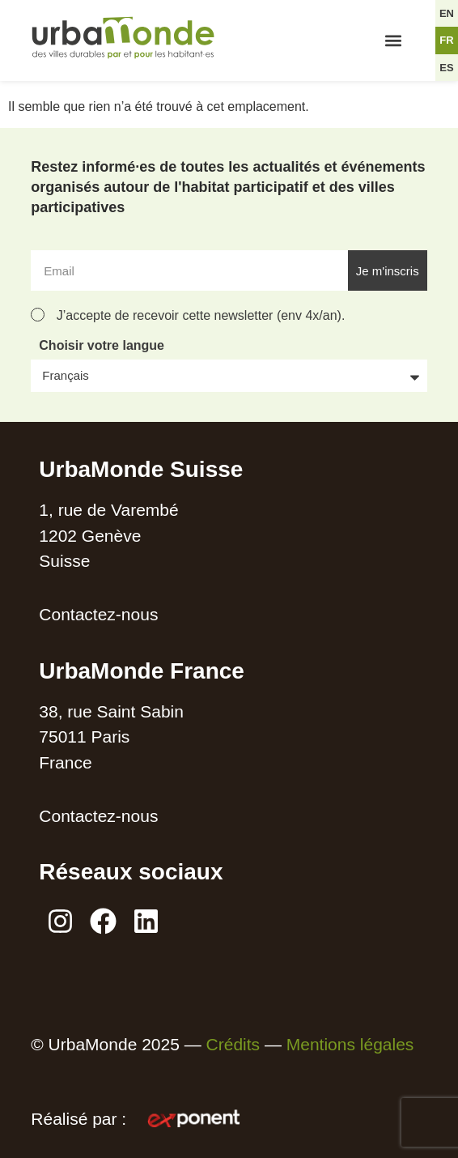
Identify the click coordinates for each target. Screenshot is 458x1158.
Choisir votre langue (101, 345)
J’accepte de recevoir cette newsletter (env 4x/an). (201, 315)
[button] (393, 41)
